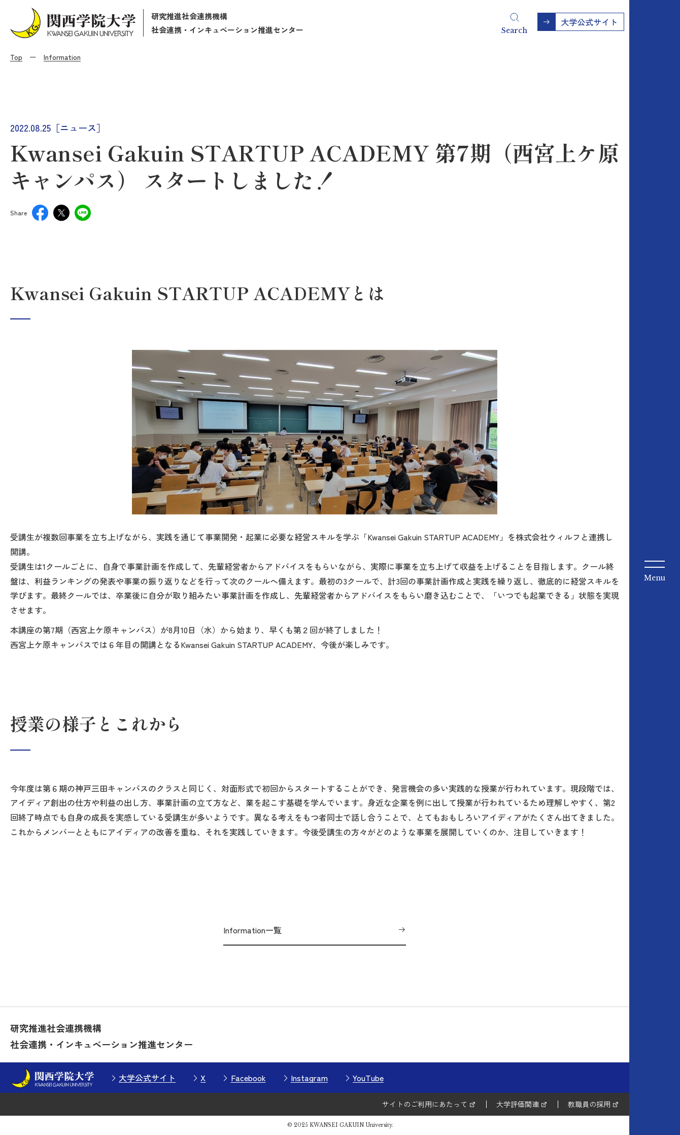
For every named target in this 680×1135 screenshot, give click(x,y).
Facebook (248, 1078)
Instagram (309, 1078)
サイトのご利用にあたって (424, 1104)
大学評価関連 (517, 1104)
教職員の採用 (589, 1104)
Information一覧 (252, 930)
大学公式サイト (147, 1078)
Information (62, 57)
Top (16, 57)
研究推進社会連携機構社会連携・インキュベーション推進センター (227, 23)
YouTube (368, 1078)
